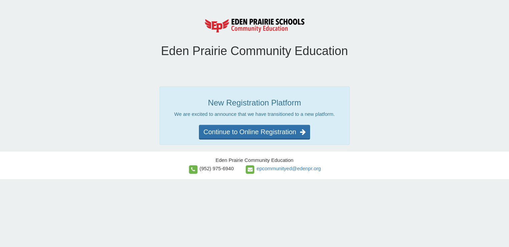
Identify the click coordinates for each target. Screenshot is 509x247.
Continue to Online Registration (254, 132)
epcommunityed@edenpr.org (289, 168)
